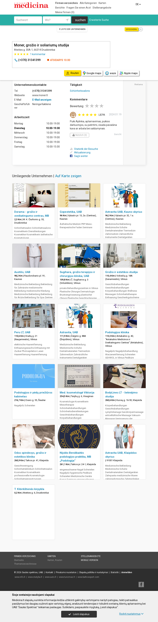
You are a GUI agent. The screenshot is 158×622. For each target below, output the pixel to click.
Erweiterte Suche (99, 19)
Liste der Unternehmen (72, 29)
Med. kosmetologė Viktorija (77, 392)
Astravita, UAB (69, 332)
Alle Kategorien (88, 3)
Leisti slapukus (79, 614)
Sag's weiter (79, 156)
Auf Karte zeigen (68, 176)
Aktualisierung (80, 152)
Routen (58, 560)
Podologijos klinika (117, 332)
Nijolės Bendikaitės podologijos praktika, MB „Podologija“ (75, 456)
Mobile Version (89, 560)
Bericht (117, 134)
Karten (102, 3)
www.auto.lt (50, 577)
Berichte (60, 7)
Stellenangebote (102, 7)
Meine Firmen (64, 12)
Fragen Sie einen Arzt (79, 7)
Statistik (115, 572)
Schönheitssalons (80, 90)
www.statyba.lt (35, 577)
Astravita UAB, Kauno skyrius (123, 211)
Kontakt (49, 572)
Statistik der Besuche (84, 149)
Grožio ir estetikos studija (121, 272)
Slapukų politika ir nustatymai (93, 572)
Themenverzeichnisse (25, 564)
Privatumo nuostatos (66, 572)
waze (110, 73)
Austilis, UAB (22, 272)
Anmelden (126, 572)
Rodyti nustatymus (131, 613)
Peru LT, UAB (22, 332)
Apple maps (128, 73)
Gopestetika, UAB (71, 211)
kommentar (37, 54)
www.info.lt (20, 577)
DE (138, 4)
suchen (80, 20)
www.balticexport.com (88, 577)
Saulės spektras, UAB (32, 572)
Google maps (92, 73)
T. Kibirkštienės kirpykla (29, 489)
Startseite (19, 560)
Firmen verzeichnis (66, 3)
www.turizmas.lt (67, 577)
